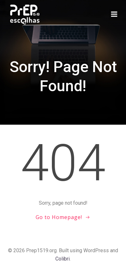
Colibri (62, 259)
